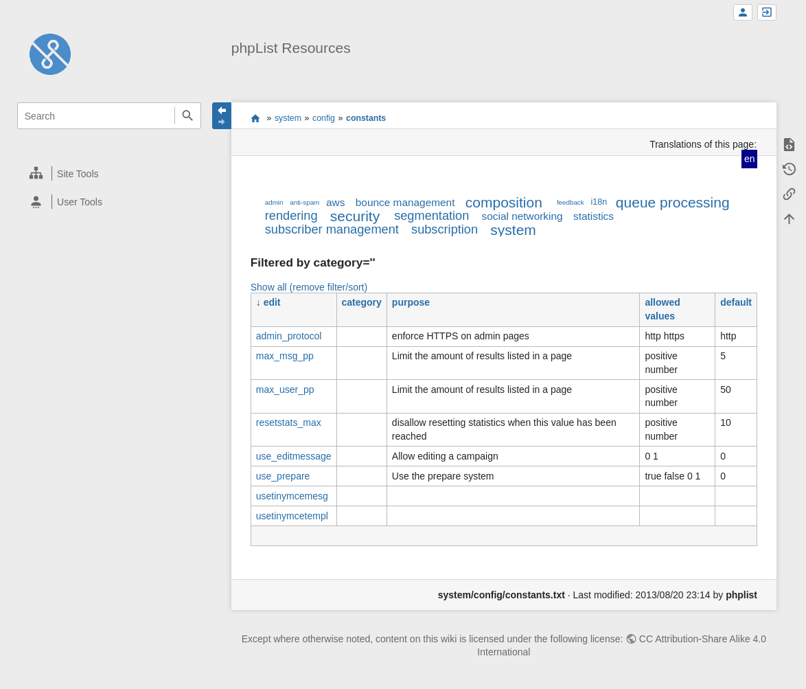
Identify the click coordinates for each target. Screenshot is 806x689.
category (362, 302)
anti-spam (304, 202)
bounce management (405, 202)
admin (274, 202)
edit (272, 302)
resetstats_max (288, 422)
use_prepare (283, 476)
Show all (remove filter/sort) (309, 287)
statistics (593, 216)
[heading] (110, 173)
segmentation (431, 216)
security (355, 216)
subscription (444, 229)
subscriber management (332, 229)
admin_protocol (289, 335)
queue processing (673, 202)
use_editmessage (294, 456)
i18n (598, 202)
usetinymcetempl (292, 515)
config (323, 118)
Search (187, 115)
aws (335, 202)
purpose (411, 302)
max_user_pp (285, 389)
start (255, 118)
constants (366, 118)
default (736, 302)
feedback (570, 202)
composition (503, 202)
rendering (291, 216)
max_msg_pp (285, 355)
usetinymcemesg (292, 495)
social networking (522, 216)
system (288, 118)
